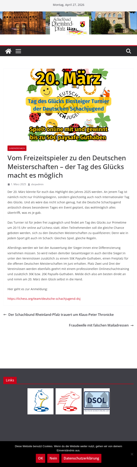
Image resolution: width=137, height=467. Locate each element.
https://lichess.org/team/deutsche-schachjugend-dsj (44, 299)
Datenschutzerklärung (81, 458)
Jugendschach (17, 148)
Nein (53, 458)
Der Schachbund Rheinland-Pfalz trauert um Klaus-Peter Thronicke (58, 314)
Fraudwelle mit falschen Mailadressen (101, 325)
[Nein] (132, 454)
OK (40, 458)
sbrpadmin (37, 184)
